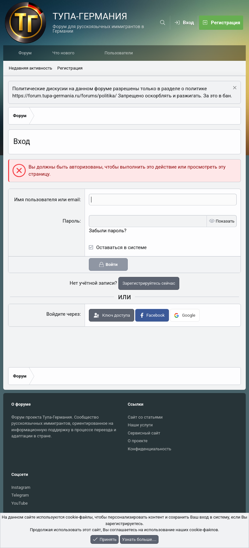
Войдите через (63, 314)
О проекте (138, 440)
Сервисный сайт (144, 433)
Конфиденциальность (149, 448)
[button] (87, 53)
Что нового (65, 53)
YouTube (19, 503)
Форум (26, 53)
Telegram (20, 495)
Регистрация (70, 68)
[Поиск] (163, 23)
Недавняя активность (30, 68)
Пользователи (120, 53)
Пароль (71, 221)
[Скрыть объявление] (234, 88)
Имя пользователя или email (47, 200)
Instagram (20, 487)
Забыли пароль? (107, 231)
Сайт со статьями (145, 417)
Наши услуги (140, 424)
